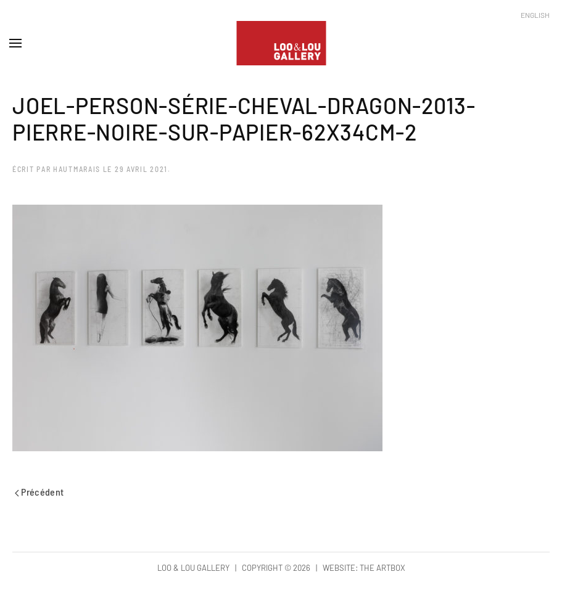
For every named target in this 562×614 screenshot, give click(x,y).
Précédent (39, 491)
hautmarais (77, 169)
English (535, 14)
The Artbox (382, 568)
